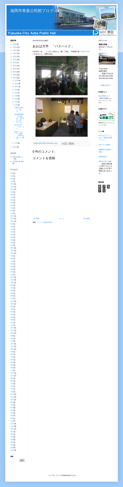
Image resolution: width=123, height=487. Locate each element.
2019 (15, 66)
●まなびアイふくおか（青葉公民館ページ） (105, 137)
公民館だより (105, 96)
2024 (15, 50)
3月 (16, 105)
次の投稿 (36, 218)
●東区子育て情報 (105, 161)
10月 (16, 86)
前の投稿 (87, 218)
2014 (15, 78)
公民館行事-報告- (18, 161)
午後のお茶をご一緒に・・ (19, 109)
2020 (15, 62)
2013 (15, 147)
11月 (16, 83)
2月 (16, 143)
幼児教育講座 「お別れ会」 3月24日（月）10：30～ (19, 118)
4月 (16, 102)
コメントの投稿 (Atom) (45, 222)
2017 (15, 72)
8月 (16, 93)
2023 (15, 53)
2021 (15, 59)
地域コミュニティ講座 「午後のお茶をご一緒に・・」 (19, 135)
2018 (15, 69)
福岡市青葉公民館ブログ (32, 10)
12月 (16, 80)
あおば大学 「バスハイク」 (19, 127)
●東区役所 (102, 157)
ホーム (61, 218)
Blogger (73, 475)
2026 (15, 44)
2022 (15, 56)
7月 (16, 96)
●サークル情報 (104, 145)
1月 (11, 181)
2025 (15, 47)
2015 (15, 75)
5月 (11, 203)
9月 (16, 90)
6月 (16, 99)
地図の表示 (105, 85)
